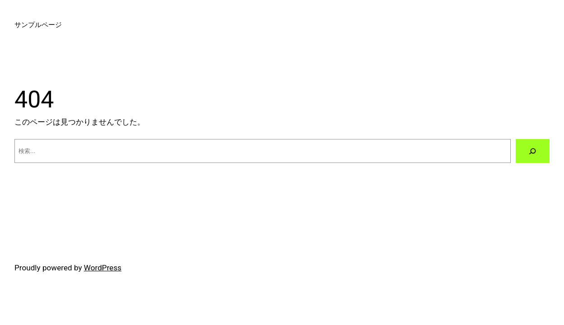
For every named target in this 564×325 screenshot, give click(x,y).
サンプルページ (38, 25)
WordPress (102, 267)
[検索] (533, 151)
